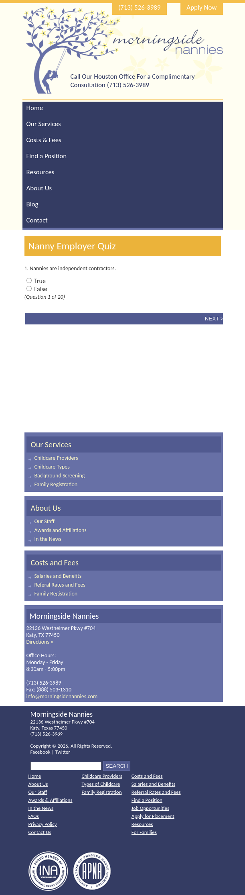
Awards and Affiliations (60, 530)
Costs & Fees (43, 140)
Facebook (40, 752)
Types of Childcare (101, 784)
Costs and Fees (55, 562)
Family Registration (56, 484)
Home (34, 108)
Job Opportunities (150, 808)
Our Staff (44, 521)
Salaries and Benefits (58, 576)
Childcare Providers (56, 458)
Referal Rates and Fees (59, 584)
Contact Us (39, 832)
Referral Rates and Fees (156, 792)
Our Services (43, 124)
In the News (48, 539)
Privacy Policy (42, 824)
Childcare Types (52, 466)
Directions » (40, 641)
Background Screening (59, 475)
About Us (39, 188)
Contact (37, 220)
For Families (144, 832)
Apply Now (201, 7)
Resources (40, 172)
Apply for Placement (153, 816)
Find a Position (46, 156)
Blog (32, 204)
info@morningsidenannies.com (62, 696)
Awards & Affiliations (50, 800)
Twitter (62, 752)
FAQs (33, 816)
